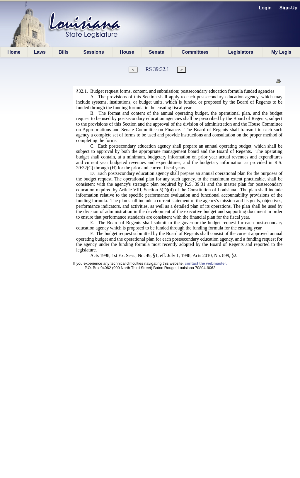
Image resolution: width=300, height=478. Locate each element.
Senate (156, 52)
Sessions (93, 52)
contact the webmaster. (206, 263)
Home (13, 52)
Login (265, 7)
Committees (195, 52)
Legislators (240, 52)
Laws (40, 52)
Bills (64, 52)
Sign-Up (288, 7)
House (127, 52)
